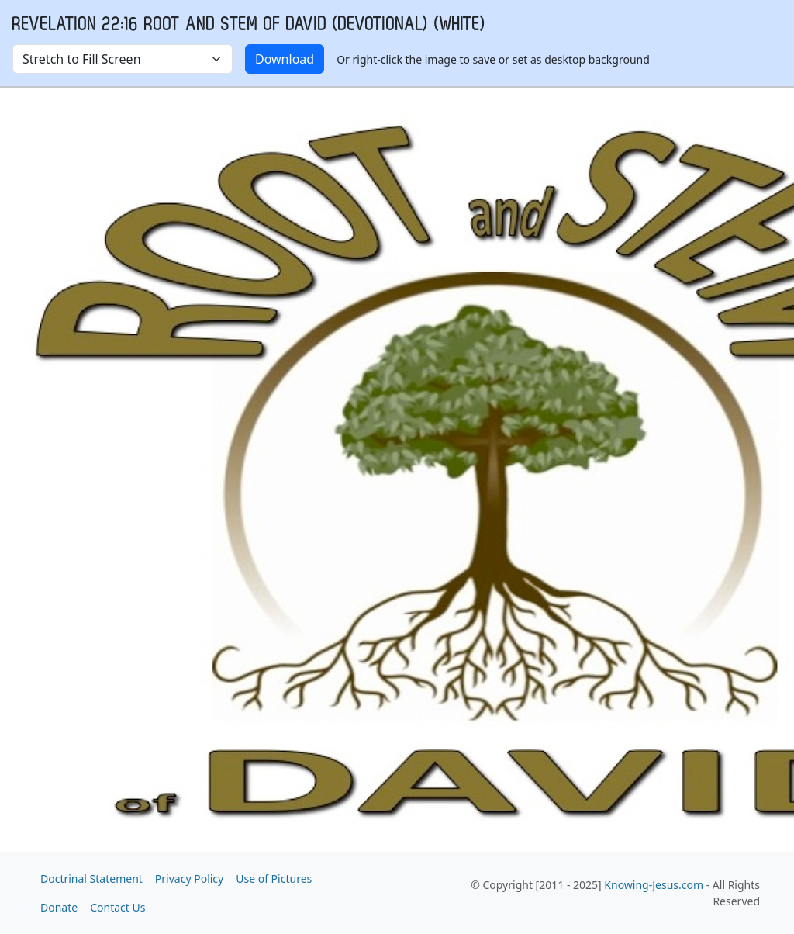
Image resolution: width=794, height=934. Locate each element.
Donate (59, 907)
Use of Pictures (274, 878)
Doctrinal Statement (91, 878)
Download (284, 58)
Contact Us (117, 907)
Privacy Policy (189, 878)
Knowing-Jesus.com (653, 884)
